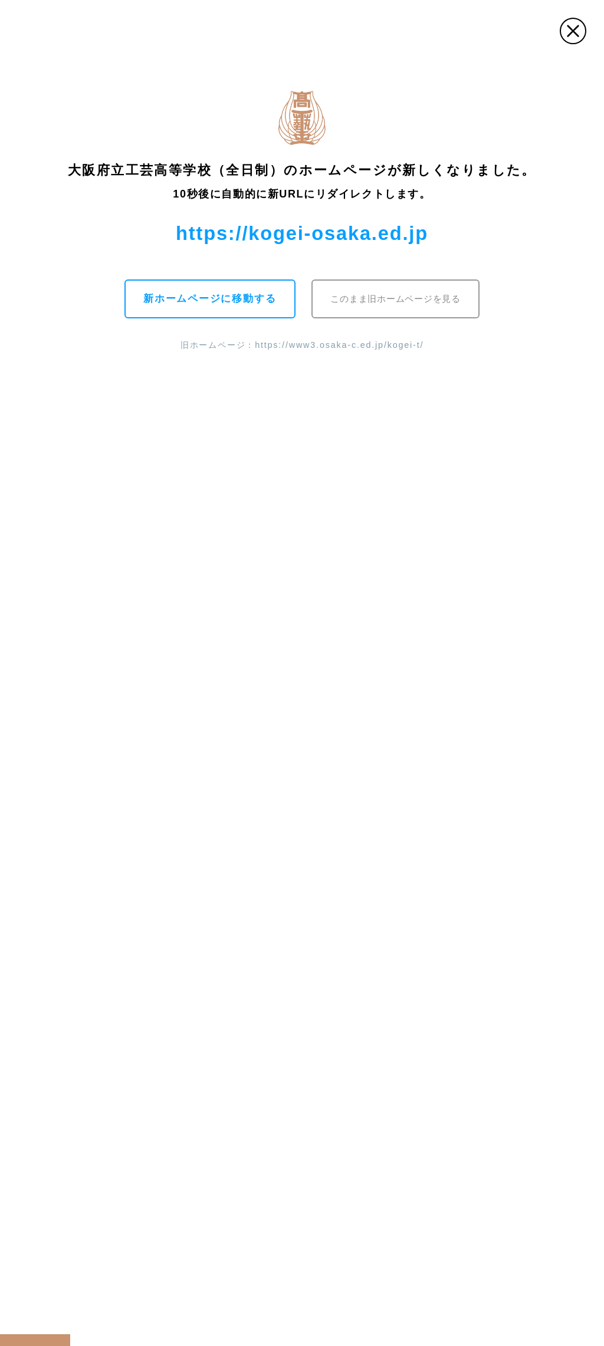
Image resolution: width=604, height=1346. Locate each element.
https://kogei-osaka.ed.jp (302, 233)
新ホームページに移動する (208, 298)
